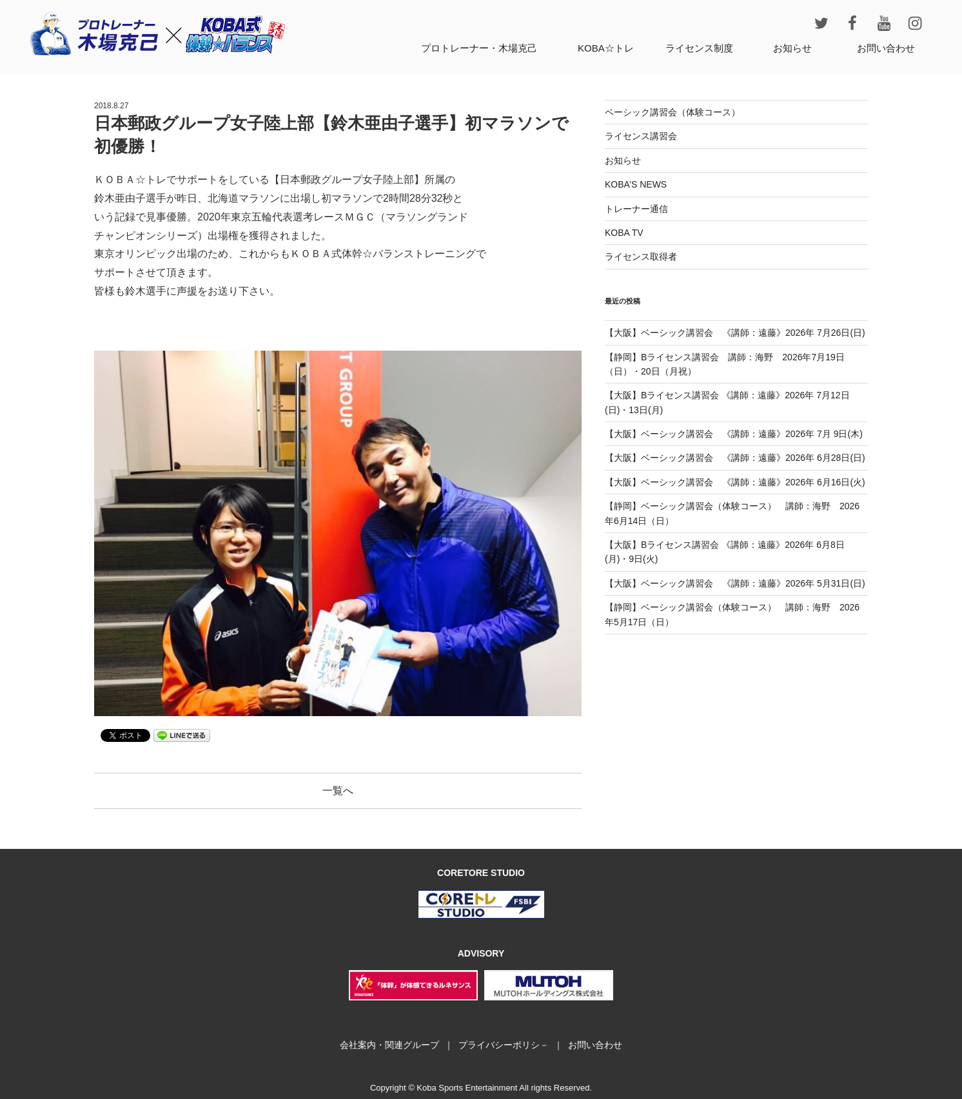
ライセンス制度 (699, 48)
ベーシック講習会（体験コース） (672, 112)
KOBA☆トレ (606, 48)
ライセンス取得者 (641, 256)
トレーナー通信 (636, 209)
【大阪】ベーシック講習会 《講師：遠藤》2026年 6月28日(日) (735, 457)
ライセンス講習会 (641, 136)
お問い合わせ (886, 48)
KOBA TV (624, 233)
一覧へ (337, 790)
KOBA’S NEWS (636, 184)
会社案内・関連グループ (389, 1045)
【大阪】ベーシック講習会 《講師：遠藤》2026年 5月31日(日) (735, 583)
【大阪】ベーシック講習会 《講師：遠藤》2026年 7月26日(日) (735, 332)
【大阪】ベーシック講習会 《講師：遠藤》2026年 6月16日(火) (735, 482)
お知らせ (792, 48)
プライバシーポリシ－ (503, 1045)
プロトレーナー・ (479, 48)
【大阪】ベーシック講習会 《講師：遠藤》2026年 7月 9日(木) (734, 434)
